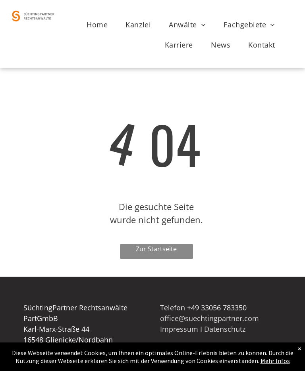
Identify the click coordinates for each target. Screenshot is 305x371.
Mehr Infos (275, 361)
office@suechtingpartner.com (209, 318)
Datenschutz (224, 329)
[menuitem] (100, 25)
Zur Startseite (156, 249)
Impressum (179, 329)
